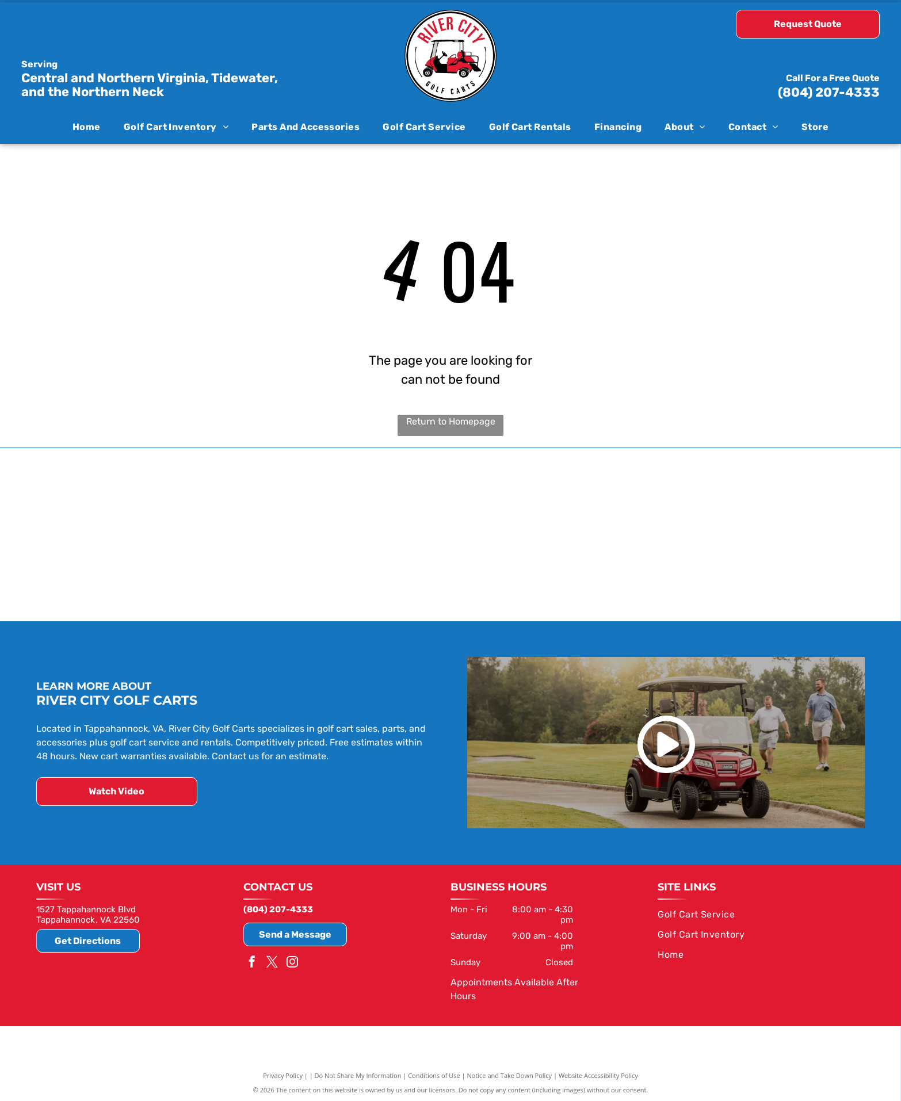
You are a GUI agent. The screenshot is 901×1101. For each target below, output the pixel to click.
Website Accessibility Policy (598, 1073)
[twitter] (272, 961)
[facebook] (252, 961)
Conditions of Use (434, 1073)
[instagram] (292, 961)
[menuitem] (86, 126)
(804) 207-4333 (829, 92)
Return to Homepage (450, 421)
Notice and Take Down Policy (509, 1073)
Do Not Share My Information (358, 1073)
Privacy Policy (283, 1073)
